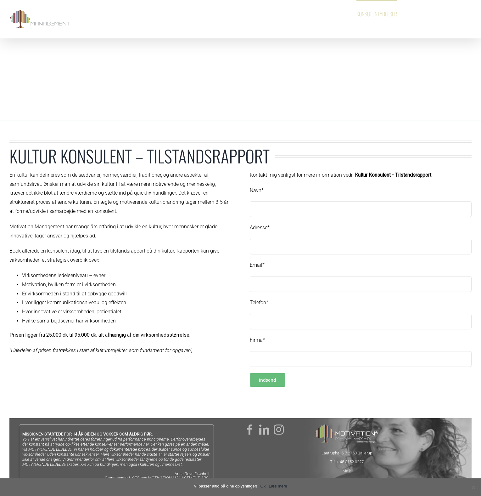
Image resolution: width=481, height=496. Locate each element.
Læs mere (278, 486)
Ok (263, 486)
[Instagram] (279, 430)
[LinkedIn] (264, 430)
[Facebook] (250, 430)
